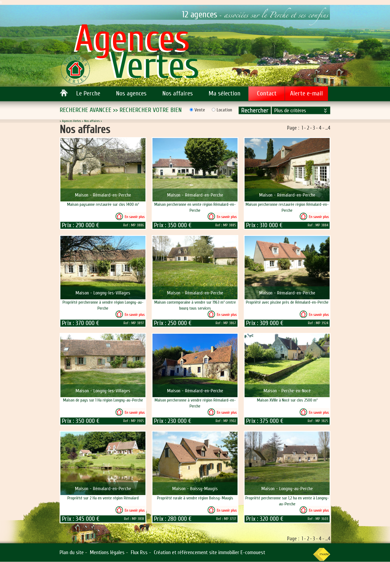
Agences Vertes (71, 121)
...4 (327, 128)
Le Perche (88, 93)
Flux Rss (139, 552)
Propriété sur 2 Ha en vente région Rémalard (103, 498)
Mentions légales (107, 552)
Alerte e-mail (306, 93)
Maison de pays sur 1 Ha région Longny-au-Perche (103, 400)
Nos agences (131, 93)
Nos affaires (177, 93)
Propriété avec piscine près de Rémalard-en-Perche (287, 302)
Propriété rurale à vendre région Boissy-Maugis (195, 498)
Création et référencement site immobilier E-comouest (209, 552)
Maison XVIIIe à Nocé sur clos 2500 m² (287, 400)
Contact (267, 93)
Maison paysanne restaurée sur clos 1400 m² (103, 204)
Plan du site (72, 552)
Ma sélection (224, 93)
